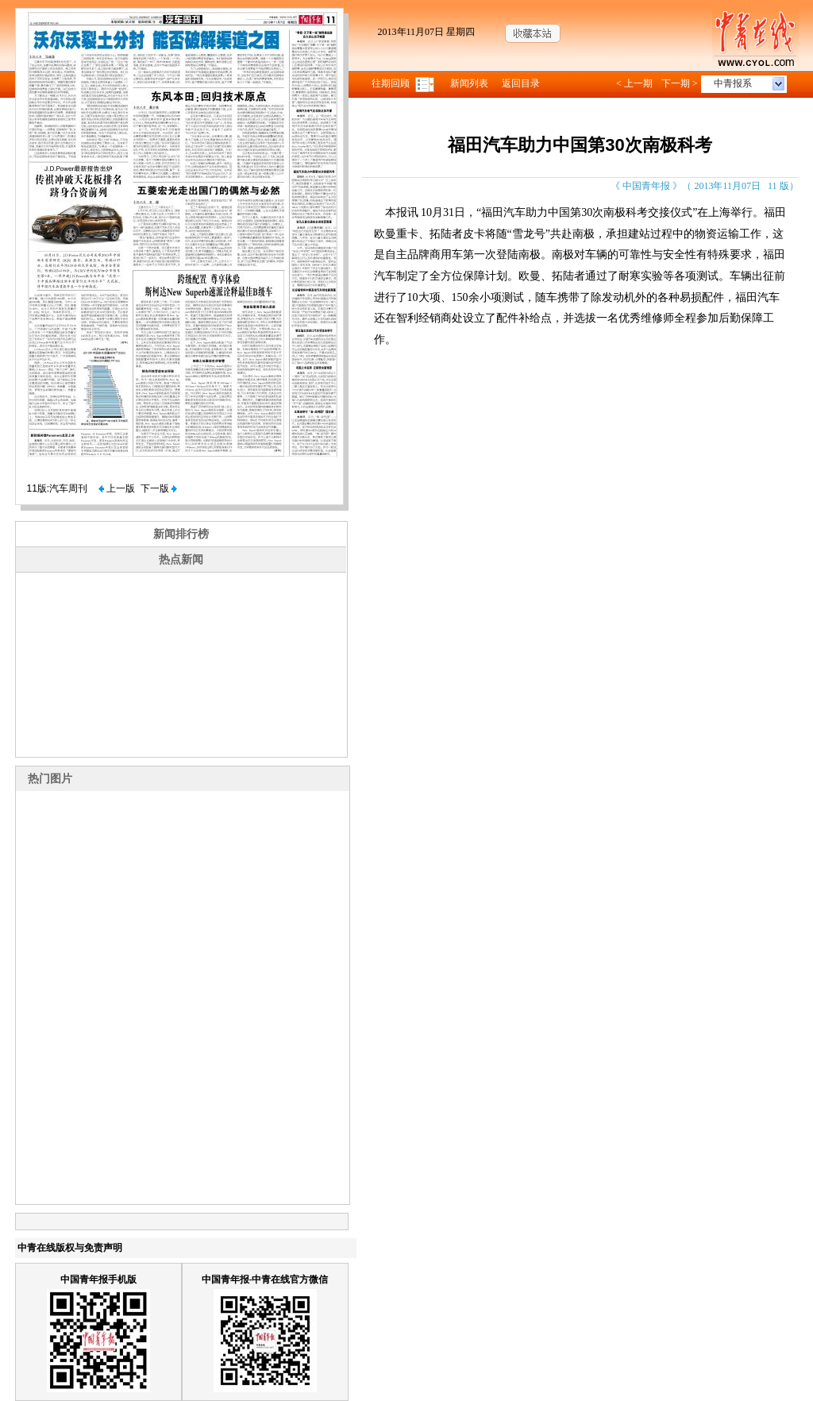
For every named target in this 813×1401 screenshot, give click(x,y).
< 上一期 (634, 83)
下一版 (159, 488)
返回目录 (521, 83)
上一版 (116, 488)
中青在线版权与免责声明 (69, 1247)
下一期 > (679, 83)
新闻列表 (469, 83)
